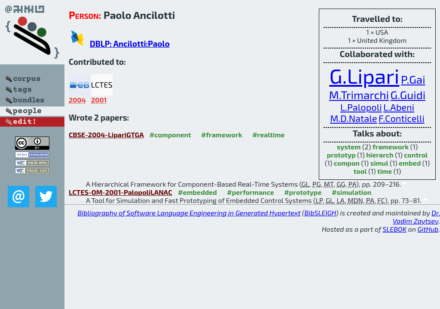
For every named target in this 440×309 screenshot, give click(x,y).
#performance (250, 192)
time (384, 171)
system (349, 146)
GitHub (428, 229)
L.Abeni (398, 106)
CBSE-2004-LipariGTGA (106, 134)
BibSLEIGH (320, 213)
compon (347, 163)
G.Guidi (408, 94)
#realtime (268, 134)
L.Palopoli (361, 106)
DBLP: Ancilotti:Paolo (130, 43)
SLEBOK (394, 229)
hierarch (379, 155)
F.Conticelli (402, 118)
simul (379, 163)
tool (360, 171)
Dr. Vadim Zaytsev (416, 217)
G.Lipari (364, 75)
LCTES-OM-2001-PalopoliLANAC (120, 192)
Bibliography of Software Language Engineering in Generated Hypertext (189, 213)
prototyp (341, 155)
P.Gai (413, 79)
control (416, 155)
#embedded (197, 192)
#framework (221, 134)
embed (410, 163)
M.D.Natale (353, 118)
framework (391, 146)
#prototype (302, 192)
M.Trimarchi (359, 94)
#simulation (351, 192)
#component (170, 134)
